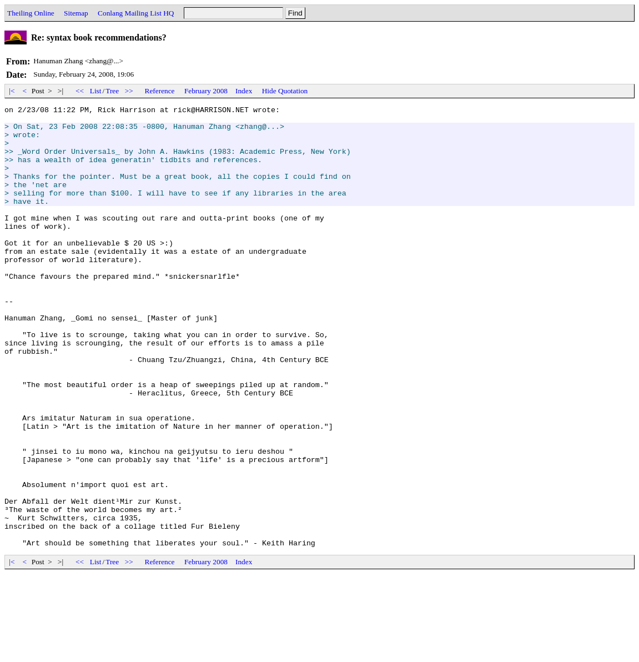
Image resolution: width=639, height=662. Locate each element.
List (96, 91)
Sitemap (76, 13)
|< (12, 91)
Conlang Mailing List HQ (136, 13)
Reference (160, 91)
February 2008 (206, 91)
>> (129, 91)
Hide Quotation (285, 91)
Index (243, 91)
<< (80, 91)
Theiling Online (30, 13)
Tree (112, 91)
